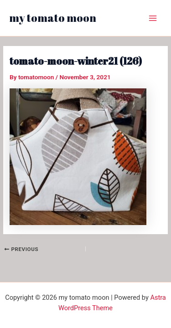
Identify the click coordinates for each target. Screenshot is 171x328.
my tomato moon (52, 17)
